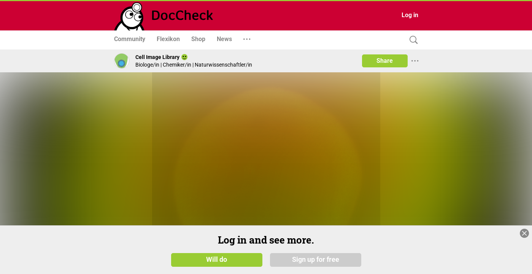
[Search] (411, 40)
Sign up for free (315, 259)
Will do (216, 259)
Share (384, 60)
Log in (410, 15)
